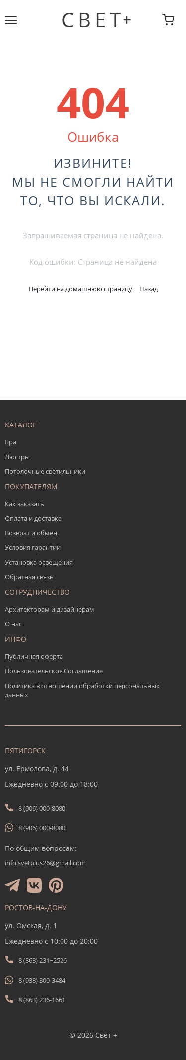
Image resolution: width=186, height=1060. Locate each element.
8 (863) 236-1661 (41, 999)
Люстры (17, 456)
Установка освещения (39, 562)
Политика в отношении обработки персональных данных (82, 690)
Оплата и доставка (33, 518)
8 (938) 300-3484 (41, 980)
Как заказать (24, 503)
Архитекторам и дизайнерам (49, 609)
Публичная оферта (34, 656)
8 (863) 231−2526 (42, 960)
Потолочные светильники (45, 471)
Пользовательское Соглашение (54, 670)
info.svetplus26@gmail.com (45, 862)
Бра (10, 441)
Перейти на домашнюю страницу (80, 288)
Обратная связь (29, 576)
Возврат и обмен (31, 533)
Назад (148, 288)
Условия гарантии (33, 547)
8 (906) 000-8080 (41, 808)
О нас (13, 623)
